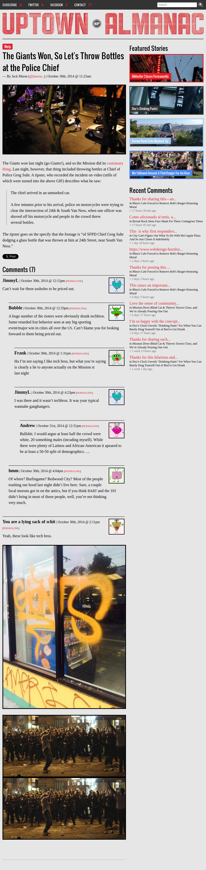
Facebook (56, 4)
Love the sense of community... (154, 303)
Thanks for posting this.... (149, 267)
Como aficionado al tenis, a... (152, 217)
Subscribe (9, 4)
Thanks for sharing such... (149, 339)
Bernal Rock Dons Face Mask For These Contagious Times (167, 221)
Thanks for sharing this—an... (153, 199)
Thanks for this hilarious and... (153, 357)
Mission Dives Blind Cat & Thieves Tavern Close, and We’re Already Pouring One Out (163, 309)
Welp (7, 46)
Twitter (33, 4)
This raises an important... (149, 285)
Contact (80, 4)
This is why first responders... (153, 231)
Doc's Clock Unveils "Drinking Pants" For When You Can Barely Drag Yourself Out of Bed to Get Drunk (165, 327)
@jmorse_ (37, 76)
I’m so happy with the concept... (154, 321)
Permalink (74, 281)
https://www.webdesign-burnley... (156, 249)
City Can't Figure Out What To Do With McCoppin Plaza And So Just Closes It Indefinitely (165, 237)
